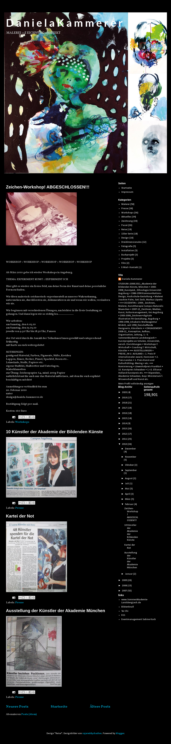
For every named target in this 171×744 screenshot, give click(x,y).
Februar (129, 504)
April (128, 494)
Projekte (125, 259)
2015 (124, 418)
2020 (124, 392)
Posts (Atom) (29, 714)
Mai (127, 488)
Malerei (125, 204)
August (129, 478)
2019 (124, 397)
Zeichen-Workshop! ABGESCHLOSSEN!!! (47, 187)
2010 (124, 444)
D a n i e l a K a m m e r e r (64, 22)
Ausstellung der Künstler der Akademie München (55, 610)
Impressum (127, 192)
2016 (124, 413)
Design (125, 238)
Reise (124, 229)
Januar (129, 574)
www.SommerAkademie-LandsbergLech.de (134, 601)
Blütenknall (127, 607)
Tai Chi (124, 611)
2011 (124, 439)
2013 (124, 428)
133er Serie (127, 234)
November (130, 457)
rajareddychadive (92, 733)
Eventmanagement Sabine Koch (138, 619)
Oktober (129, 465)
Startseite (59, 706)
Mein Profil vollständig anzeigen (135, 383)
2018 (124, 403)
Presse (19, 508)
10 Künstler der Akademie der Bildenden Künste (54, 431)
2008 (124, 585)
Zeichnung (127, 221)
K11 (123, 615)
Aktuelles (126, 217)
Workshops (22, 422)
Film (123, 263)
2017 (124, 408)
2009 (124, 580)
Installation (127, 250)
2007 (124, 590)
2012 (124, 434)
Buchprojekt (127, 255)
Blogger (120, 733)
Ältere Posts (100, 706)
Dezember (130, 448)
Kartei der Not (20, 516)
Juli (127, 483)
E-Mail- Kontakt (129, 267)
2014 (124, 423)
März (128, 499)
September (131, 470)
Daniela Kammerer (132, 279)
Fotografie (126, 246)
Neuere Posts (17, 706)
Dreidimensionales (131, 242)
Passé (124, 225)
